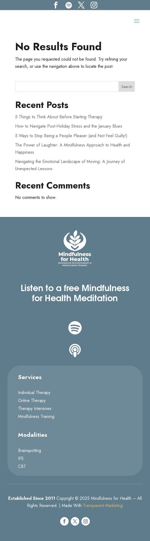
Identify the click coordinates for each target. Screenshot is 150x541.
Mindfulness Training (36, 417)
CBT (22, 467)
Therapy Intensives (34, 409)
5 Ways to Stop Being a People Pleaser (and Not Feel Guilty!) (71, 136)
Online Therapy (32, 401)
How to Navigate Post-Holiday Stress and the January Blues (68, 126)
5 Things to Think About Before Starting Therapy (58, 117)
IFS (21, 459)
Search (126, 86)
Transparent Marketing (103, 505)
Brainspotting (29, 451)
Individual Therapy (34, 393)
